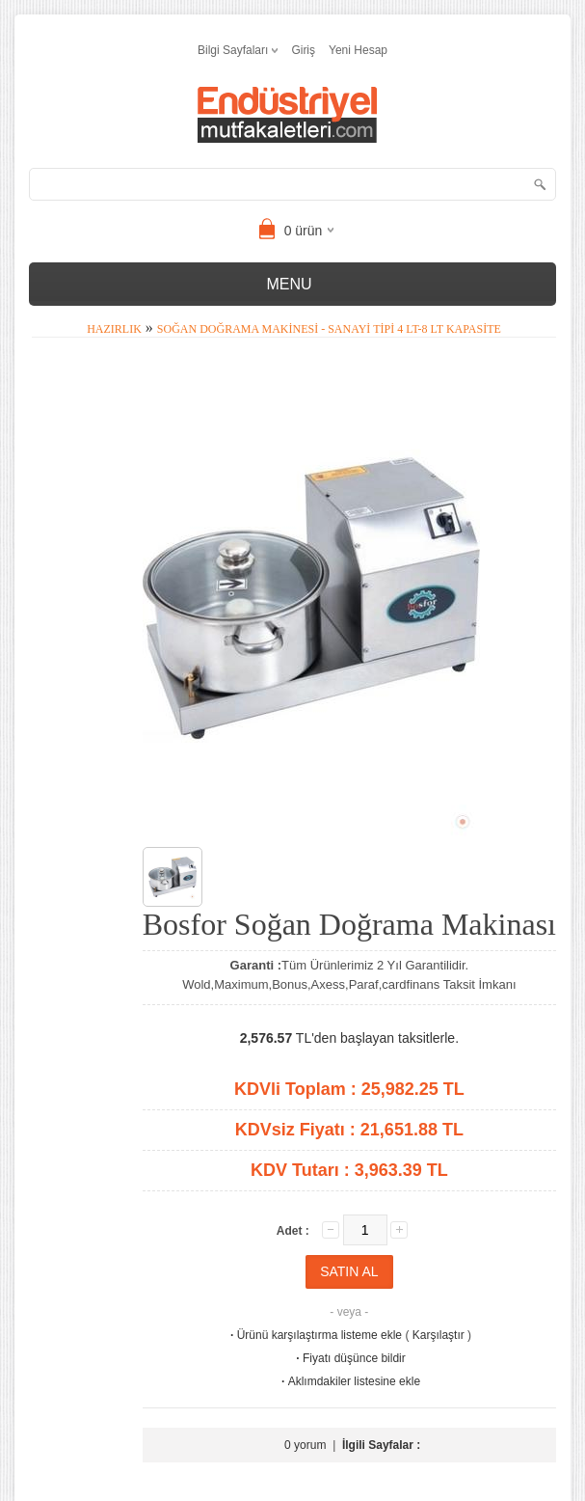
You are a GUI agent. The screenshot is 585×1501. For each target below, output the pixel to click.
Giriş (303, 50)
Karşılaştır (438, 1335)
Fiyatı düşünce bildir (349, 1358)
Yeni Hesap (358, 50)
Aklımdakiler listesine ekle (349, 1381)
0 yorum (305, 1445)
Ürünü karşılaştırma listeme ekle (314, 1335)
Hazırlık (114, 329)
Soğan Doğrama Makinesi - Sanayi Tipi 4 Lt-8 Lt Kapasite (329, 329)
